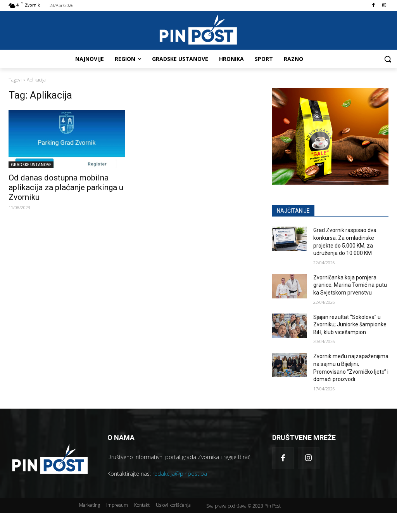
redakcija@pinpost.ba (179, 473)
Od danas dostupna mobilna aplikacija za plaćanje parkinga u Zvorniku (66, 187)
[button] (387, 59)
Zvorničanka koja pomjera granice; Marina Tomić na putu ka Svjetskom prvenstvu (350, 285)
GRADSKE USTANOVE (31, 164)
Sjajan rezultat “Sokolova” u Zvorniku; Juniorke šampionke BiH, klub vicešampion (350, 324)
